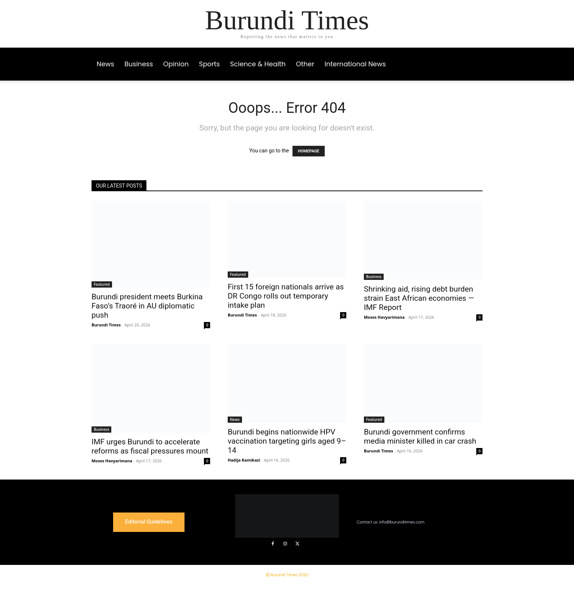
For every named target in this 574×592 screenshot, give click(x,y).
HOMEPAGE (308, 151)
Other (305, 64)
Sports (209, 64)
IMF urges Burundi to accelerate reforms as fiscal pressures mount (150, 446)
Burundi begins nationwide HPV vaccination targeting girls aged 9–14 (287, 441)
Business (138, 64)
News (105, 64)
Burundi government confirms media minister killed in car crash (420, 436)
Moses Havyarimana (384, 317)
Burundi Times (106, 325)
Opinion (176, 64)
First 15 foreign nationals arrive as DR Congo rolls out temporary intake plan (286, 296)
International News (354, 64)
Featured (102, 284)
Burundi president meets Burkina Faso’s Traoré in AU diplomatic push (147, 305)
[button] (473, 56)
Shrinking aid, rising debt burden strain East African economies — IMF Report (419, 298)
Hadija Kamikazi (244, 460)
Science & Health (258, 64)
